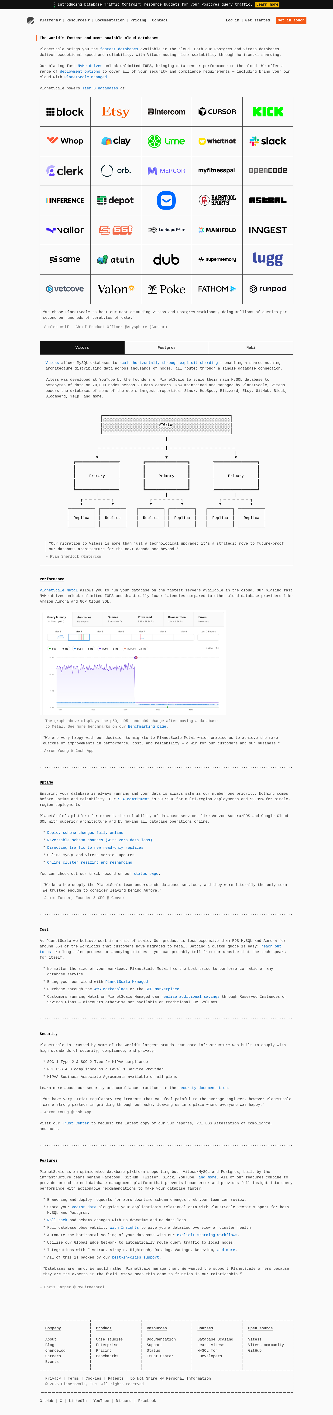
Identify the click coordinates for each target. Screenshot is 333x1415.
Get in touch (291, 20)
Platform (50, 20)
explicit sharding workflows (207, 1235)
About (51, 1339)
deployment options (80, 72)
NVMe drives (90, 66)
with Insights (124, 1228)
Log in (232, 20)
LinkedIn (78, 1401)
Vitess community (266, 1345)
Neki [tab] (251, 348)
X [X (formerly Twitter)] (61, 1401)
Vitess (52, 363)
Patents (116, 1379)
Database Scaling (215, 1339)
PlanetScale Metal (59, 590)
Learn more (267, 5)
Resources (78, 20)
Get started (257, 20)
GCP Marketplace (162, 989)
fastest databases (119, 49)
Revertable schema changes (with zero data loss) (99, 840)
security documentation (203, 1088)
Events (52, 1362)
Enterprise (107, 1345)
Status (153, 1351)
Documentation (110, 20)
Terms (73, 1379)
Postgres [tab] (167, 348)
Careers (53, 1356)
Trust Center (75, 1123)
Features (49, 1161)
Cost (44, 930)
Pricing (139, 20)
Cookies (93, 1379)
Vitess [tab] (82, 348)
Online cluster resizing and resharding (89, 863)
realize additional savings (190, 997)
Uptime (46, 782)
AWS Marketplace (111, 989)
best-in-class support (135, 1258)
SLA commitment (133, 799)
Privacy (53, 1379)
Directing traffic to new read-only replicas (95, 848)
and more (207, 1177)
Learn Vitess (210, 1345)
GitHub (255, 1351)
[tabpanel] (167, 460)
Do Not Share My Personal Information (170, 1379)
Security (49, 1034)
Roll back (57, 1220)
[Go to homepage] (30, 20)
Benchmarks (107, 1356)
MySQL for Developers (209, 1353)
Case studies (109, 1339)
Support (154, 1345)
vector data (84, 1207)
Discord (123, 1401)
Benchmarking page (147, 727)
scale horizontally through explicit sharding (168, 363)
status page (146, 874)
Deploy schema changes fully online (85, 833)
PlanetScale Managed (85, 77)
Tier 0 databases (100, 88)
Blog (49, 1345)
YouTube (101, 1401)
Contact (160, 20)
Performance (52, 579)
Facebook (147, 1401)
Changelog (55, 1351)
